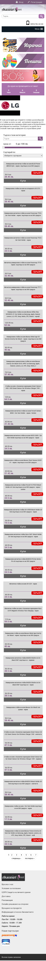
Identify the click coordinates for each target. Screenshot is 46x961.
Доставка (6, 896)
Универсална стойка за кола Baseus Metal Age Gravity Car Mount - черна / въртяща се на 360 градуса (23, 634)
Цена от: (7, 144)
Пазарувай (9, 935)
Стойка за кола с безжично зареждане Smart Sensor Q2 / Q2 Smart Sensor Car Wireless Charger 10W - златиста (23, 733)
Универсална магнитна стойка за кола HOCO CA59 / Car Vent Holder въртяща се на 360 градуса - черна (23, 436)
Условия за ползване (11, 888)
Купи (23, 180)
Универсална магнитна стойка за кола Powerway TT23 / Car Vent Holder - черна (23, 239)
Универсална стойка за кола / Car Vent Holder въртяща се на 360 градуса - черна (23, 807)
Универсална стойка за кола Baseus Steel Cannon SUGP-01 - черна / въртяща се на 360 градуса (23, 461)
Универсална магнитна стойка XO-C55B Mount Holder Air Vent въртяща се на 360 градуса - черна (23, 511)
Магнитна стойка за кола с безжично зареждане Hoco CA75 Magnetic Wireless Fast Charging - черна (23, 609)
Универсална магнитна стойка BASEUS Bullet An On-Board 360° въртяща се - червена (23, 659)
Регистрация (35, 2)
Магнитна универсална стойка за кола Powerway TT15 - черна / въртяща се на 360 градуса (23, 263)
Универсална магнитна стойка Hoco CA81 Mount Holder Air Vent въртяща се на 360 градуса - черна (23, 535)
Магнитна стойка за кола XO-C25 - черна (23, 584)
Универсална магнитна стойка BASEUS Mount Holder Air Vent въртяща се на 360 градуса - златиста (23, 782)
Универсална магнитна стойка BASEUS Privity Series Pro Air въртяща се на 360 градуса (23, 560)
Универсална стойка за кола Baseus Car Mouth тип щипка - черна (23, 708)
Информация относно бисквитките (17, 912)
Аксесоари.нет (13, 877)
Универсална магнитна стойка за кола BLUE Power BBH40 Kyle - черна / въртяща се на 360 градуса (23, 165)
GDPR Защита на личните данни (16, 892)
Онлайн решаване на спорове (15, 904)
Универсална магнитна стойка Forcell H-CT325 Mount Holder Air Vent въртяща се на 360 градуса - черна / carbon (23, 487)
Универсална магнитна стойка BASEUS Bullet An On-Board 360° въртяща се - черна (23, 683)
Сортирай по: (9, 152)
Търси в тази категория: (14, 135)
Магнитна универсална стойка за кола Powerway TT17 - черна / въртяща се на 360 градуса (23, 288)
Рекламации (7, 900)
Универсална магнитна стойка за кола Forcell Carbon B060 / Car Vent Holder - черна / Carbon (23, 412)
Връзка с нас (7, 884)
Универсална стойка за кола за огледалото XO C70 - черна (23, 189)
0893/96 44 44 (36, 24)
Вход (19, 2)
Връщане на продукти (12, 908)
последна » (29, 858)
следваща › (16, 858)
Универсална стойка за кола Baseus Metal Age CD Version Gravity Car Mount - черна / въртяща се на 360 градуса (23, 339)
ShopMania (6, 942)
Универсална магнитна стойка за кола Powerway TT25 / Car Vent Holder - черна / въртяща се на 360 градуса (23, 214)
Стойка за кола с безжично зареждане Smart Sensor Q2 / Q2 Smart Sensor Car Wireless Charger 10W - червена (23, 758)
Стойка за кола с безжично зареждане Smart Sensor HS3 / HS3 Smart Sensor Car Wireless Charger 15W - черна (23, 388)
